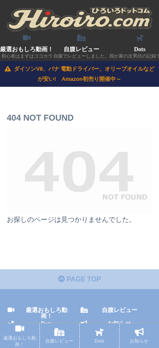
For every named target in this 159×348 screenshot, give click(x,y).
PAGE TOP (79, 279)
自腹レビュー (119, 310)
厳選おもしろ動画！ (46, 313)
